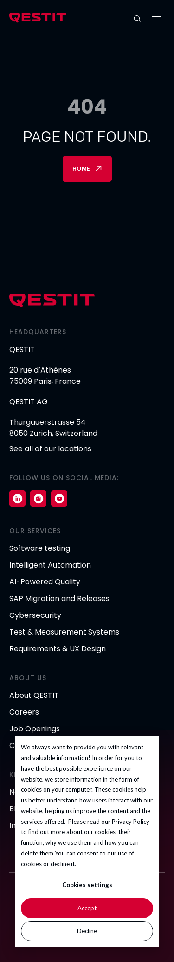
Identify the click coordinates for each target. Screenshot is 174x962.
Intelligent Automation (50, 565)
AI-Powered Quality (44, 582)
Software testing (39, 548)
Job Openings (34, 729)
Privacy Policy (130, 821)
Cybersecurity (35, 615)
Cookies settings (87, 885)
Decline (87, 931)
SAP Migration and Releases (59, 598)
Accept (87, 908)
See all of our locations (50, 449)
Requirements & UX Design (57, 649)
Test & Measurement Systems (64, 632)
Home (81, 169)
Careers (24, 712)
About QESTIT (34, 695)
